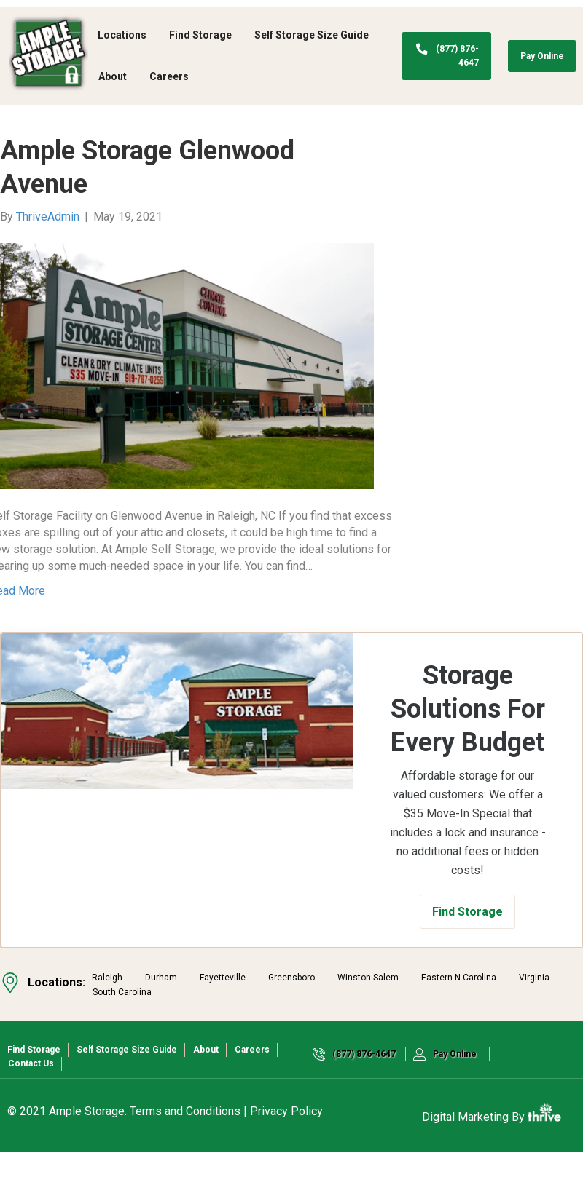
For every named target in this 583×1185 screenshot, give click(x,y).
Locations (122, 35)
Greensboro (291, 1011)
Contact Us (31, 1097)
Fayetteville (223, 1011)
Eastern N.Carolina (458, 1011)
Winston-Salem (368, 1011)
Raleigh (107, 1011)
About (112, 76)
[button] (467, 945)
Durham (161, 1011)
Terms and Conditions (185, 1145)
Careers (169, 76)
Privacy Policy (286, 1145)
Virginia (534, 1011)
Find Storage (200, 35)
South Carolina (122, 1025)
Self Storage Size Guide (311, 35)
